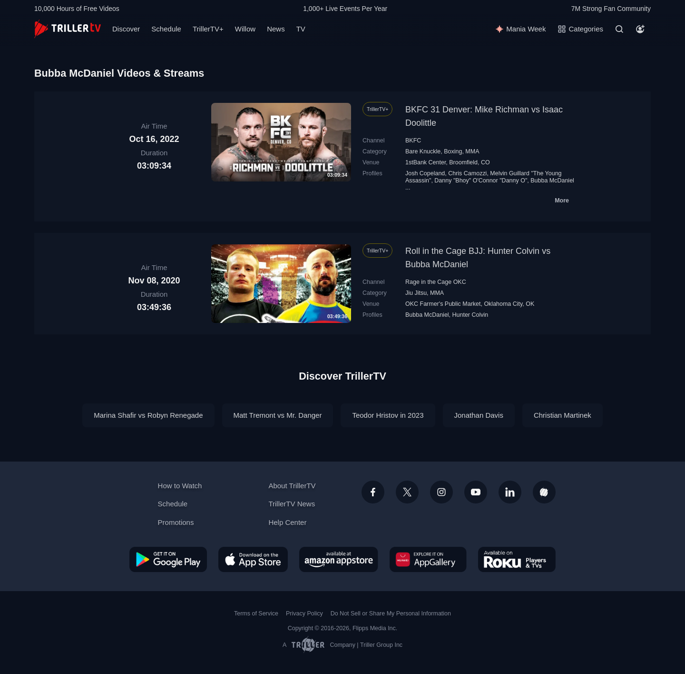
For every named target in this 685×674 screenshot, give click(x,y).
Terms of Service (256, 613)
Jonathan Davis (478, 415)
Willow (245, 29)
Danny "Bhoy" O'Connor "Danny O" (480, 180)
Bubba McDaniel (552, 180)
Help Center (287, 522)
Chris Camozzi (467, 173)
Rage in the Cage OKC (435, 282)
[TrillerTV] (67, 28)
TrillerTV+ (208, 29)
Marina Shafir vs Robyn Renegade (148, 415)
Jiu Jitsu (416, 293)
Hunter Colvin (470, 315)
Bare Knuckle (422, 151)
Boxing (453, 151)
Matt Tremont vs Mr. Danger (278, 415)
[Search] (619, 29)
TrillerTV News (291, 504)
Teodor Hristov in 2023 (387, 415)
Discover (126, 29)
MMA (472, 151)
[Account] (640, 29)
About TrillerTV (291, 486)
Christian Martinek (562, 415)
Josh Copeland (425, 173)
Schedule (166, 29)
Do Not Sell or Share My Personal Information (391, 613)
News (276, 29)
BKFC (413, 140)
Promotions (176, 522)
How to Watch (180, 486)
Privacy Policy (304, 613)
